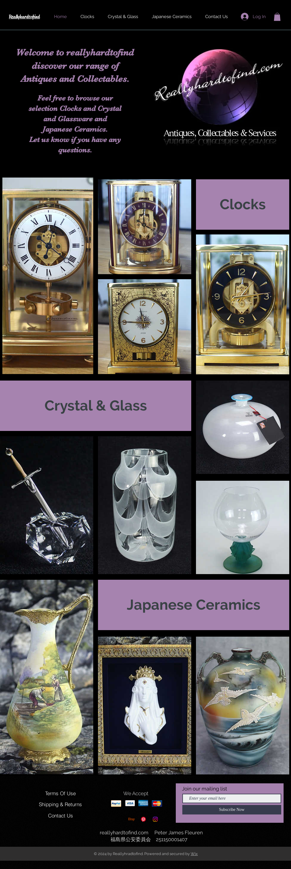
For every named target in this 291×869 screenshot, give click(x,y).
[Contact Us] (60, 816)
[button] (277, 17)
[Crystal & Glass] (95, 406)
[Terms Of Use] (60, 793)
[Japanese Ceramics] (193, 605)
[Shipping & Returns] (60, 804)
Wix (194, 854)
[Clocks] (242, 204)
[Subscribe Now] (231, 809)
